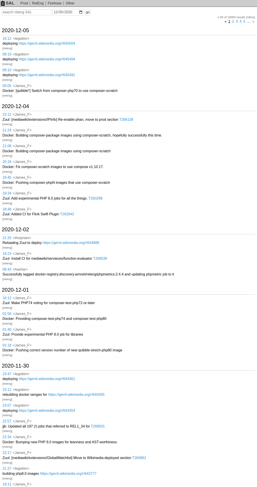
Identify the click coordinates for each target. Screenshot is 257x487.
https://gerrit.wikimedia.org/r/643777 (68, 473)
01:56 (6, 314)
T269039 (100, 258)
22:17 (6, 453)
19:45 (6, 177)
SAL (7, 3)
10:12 (6, 38)
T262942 (67, 214)
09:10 (6, 70)
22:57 (6, 421)
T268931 (98, 426)
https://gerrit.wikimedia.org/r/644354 (47, 410)
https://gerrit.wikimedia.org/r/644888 (71, 243)
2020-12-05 (15, 30)
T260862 (139, 458)
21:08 (6, 146)
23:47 (6, 374)
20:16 (6, 162)
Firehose (54, 3)
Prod (24, 3)
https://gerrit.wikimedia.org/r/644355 (76, 394)
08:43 (6, 269)
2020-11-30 (15, 366)
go (88, 12)
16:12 (6, 298)
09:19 (6, 54)
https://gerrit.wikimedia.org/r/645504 (47, 43)
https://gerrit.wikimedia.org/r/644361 (47, 379)
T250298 (95, 198)
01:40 (6, 329)
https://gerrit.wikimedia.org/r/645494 (47, 59)
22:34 (6, 437)
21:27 (6, 468)
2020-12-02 (15, 229)
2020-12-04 (15, 106)
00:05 (6, 86)
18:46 (6, 209)
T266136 (126, 119)
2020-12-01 (15, 290)
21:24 (6, 130)
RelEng (37, 3)
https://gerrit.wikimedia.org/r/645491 (47, 75)
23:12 (6, 114)
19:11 (6, 484)
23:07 (6, 405)
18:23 (6, 253)
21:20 (6, 238)
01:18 (6, 345)
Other (70, 3)
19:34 (6, 193)
